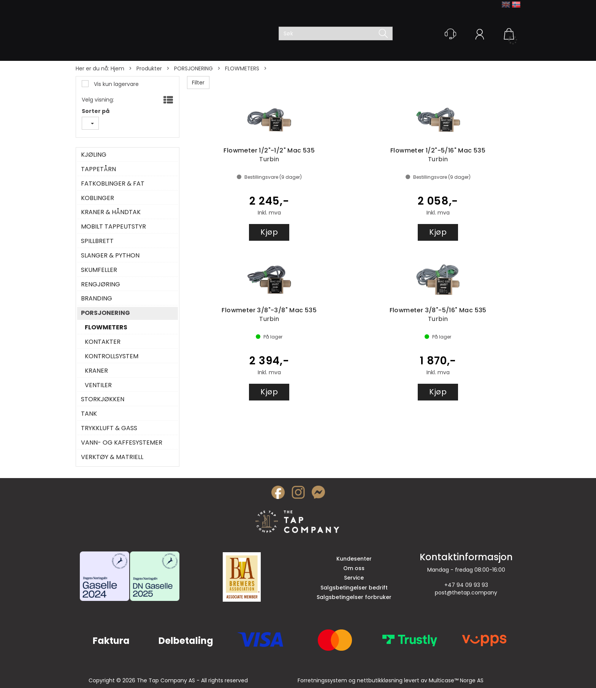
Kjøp (269, 232)
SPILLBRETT (97, 241)
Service (354, 578)
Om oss (354, 568)
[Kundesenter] (450, 33)
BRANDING (96, 298)
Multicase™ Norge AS (456, 680)
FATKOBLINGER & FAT (112, 184)
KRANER (96, 371)
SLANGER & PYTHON (110, 255)
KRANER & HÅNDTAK (111, 212)
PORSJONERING (193, 68)
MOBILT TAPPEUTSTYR (113, 226)
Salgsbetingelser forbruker (354, 597)
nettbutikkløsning (380, 680)
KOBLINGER (97, 198)
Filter (198, 82)
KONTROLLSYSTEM (111, 356)
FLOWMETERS (242, 68)
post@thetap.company (466, 592)
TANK (89, 414)
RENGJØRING (100, 284)
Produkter (149, 68)
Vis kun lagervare (115, 84)
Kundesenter (354, 558)
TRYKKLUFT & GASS (109, 428)
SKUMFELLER (99, 270)
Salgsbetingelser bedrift (354, 587)
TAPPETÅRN (98, 169)
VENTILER (98, 385)
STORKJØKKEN (102, 399)
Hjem (117, 68)
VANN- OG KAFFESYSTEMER (121, 443)
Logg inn (479, 35)
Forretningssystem (322, 680)
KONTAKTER (102, 342)
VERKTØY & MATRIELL (112, 457)
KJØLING (93, 155)
